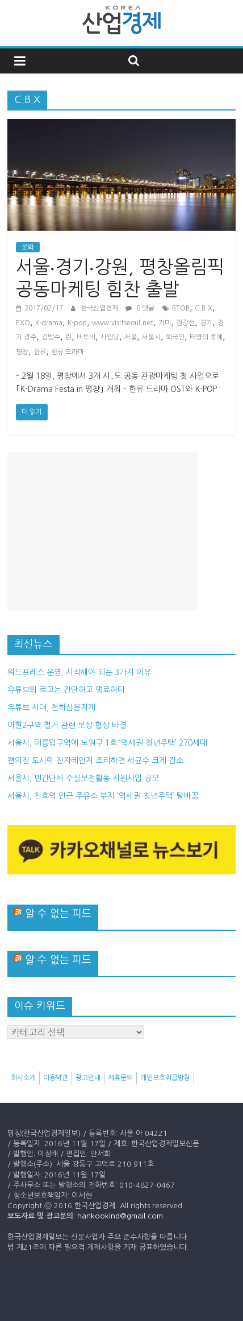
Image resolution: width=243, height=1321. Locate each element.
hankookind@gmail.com (120, 1216)
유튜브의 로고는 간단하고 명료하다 (66, 690)
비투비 (86, 337)
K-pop (77, 323)
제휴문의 (120, 1077)
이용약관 (55, 1077)
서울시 (151, 337)
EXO (23, 323)
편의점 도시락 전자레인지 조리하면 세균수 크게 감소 (95, 760)
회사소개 (23, 1077)
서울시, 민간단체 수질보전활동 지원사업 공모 (83, 778)
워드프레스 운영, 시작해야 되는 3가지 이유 (79, 672)
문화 (28, 247)
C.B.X (203, 308)
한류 (39, 352)
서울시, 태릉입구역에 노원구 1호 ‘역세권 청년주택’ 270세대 (107, 743)
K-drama (48, 323)
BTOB (181, 308)
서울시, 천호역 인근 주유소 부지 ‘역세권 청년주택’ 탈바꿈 (103, 796)
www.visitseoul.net (122, 323)
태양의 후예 (206, 337)
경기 (206, 323)
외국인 (175, 337)
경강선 (185, 323)
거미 (164, 323)
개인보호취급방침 (165, 1077)
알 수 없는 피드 (58, 914)
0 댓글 (139, 308)
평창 (22, 352)
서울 (130, 337)
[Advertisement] (102, 531)
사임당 (109, 337)
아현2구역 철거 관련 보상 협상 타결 (67, 725)
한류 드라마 (67, 352)
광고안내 (88, 1077)
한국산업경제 (100, 308)
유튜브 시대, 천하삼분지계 (51, 707)
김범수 (50, 337)
